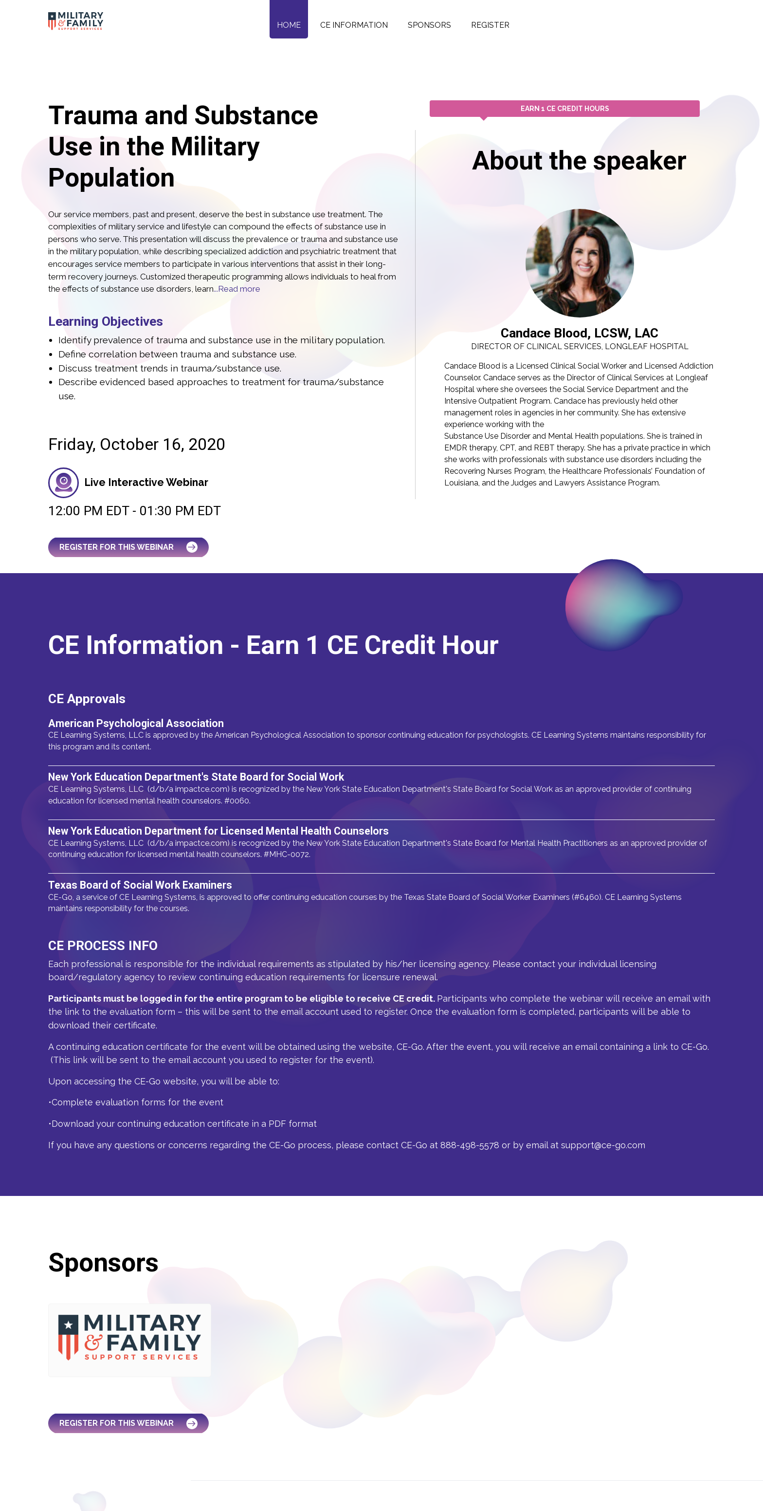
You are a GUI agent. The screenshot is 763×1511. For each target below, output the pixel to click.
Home (289, 25)
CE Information (354, 25)
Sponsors (429, 25)
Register (490, 25)
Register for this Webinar (128, 547)
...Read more (237, 289)
